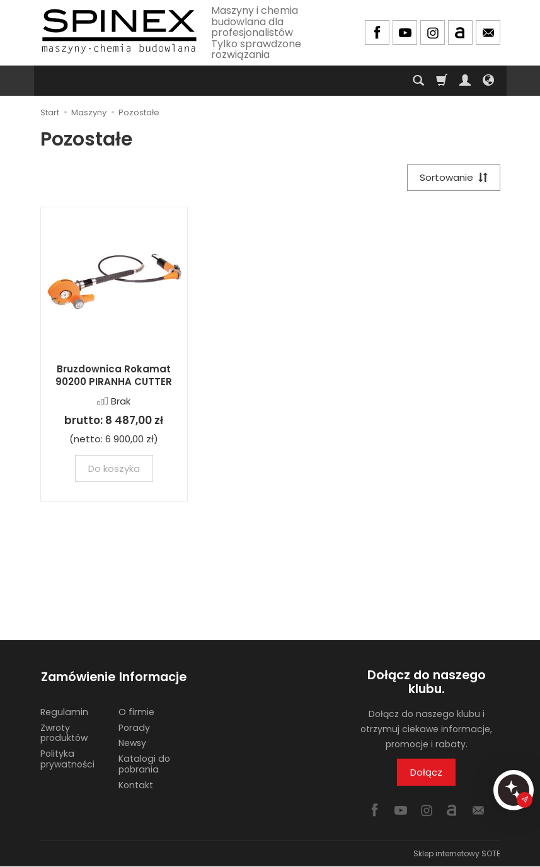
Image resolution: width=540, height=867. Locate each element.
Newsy (132, 740)
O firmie (136, 709)
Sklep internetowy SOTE (456, 854)
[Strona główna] (119, 31)
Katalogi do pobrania (144, 761)
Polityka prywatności (67, 756)
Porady (134, 725)
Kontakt (135, 782)
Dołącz (426, 772)
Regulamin (64, 709)
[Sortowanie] (453, 178)
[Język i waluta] (488, 81)
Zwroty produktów (64, 730)
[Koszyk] (442, 81)
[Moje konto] (465, 81)
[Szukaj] (418, 81)
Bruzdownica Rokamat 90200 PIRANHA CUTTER (113, 376)
